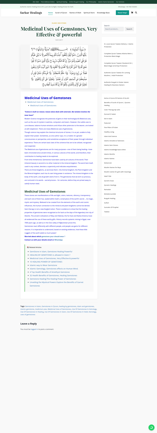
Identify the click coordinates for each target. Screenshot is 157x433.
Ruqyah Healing (109, 198)
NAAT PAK (107, 176)
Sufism (106, 203)
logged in (34, 329)
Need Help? (122, 12)
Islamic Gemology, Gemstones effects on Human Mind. (54, 268)
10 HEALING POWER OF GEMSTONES (46, 261)
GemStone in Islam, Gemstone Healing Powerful (51, 251)
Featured (107, 123)
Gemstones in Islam (33, 306)
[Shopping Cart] (132, 12)
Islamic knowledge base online (115, 150)
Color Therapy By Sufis (112, 110)
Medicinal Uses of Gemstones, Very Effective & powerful (54, 258)
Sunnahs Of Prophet (111, 207)
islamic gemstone (27, 309)
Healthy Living (109, 132)
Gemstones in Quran (50, 306)
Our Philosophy (91, 2)
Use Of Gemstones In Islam (55, 312)
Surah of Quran (61, 13)
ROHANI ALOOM (110, 194)
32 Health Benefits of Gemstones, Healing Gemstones (53, 275)
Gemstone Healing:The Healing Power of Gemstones (53, 279)
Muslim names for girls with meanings (117, 172)
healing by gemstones (67, 306)
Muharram (108, 163)
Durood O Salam (110, 114)
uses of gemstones (27, 314)
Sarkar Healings (31, 12)
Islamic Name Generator (106, 2)
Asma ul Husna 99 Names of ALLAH (116, 98)
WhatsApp (58, 240)
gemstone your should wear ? (53, 236)
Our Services (120, 2)
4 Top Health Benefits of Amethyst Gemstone (50, 272)
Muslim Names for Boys (112, 167)
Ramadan (107, 189)
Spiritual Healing (61, 2)
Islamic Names (109, 158)
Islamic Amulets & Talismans (114, 141)
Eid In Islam (108, 119)
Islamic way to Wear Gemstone (43, 265)
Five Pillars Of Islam (111, 127)
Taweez (106, 212)
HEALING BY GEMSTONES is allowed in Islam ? (50, 255)
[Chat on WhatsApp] (151, 428)
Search (107, 25)
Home (50, 13)
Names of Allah (75, 13)
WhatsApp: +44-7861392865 (127, 7)
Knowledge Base (103, 13)
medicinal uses (41, 309)
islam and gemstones (85, 306)
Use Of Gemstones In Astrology (84, 309)
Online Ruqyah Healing (76, 2)
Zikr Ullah (36, 2)
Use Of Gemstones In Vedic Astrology (81, 312)
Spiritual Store (89, 13)
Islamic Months (109, 154)
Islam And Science (110, 136)
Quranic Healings (110, 185)
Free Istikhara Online (47, 2)
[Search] (136, 12)
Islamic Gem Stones (111, 145)
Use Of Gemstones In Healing (32, 312)
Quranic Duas (109, 181)
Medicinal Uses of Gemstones (40, 102)
